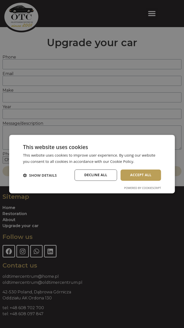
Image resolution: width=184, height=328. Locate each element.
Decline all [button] (95, 175)
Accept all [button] (140, 175)
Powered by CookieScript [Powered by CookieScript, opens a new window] (142, 188)
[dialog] (92, 164)
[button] (40, 175)
